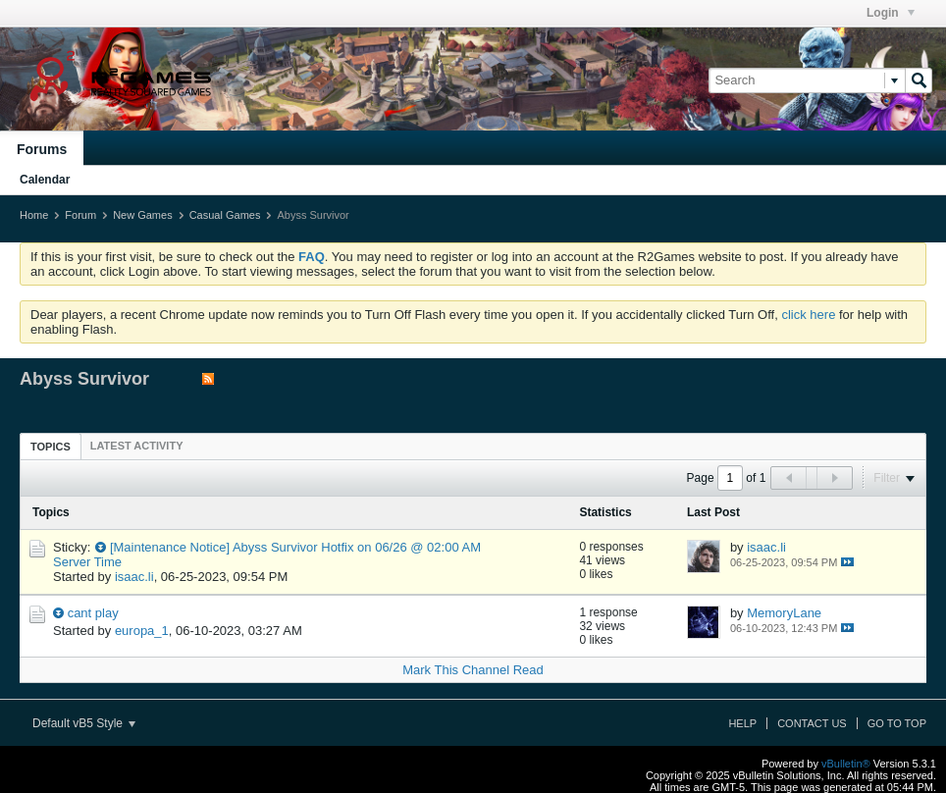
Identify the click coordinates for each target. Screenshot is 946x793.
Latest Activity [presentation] (137, 445)
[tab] (50, 446)
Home (34, 215)
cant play (93, 613)
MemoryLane (784, 613)
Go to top (896, 723)
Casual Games (225, 215)
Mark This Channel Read (473, 669)
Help (742, 723)
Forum (80, 215)
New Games (143, 215)
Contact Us (812, 723)
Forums (42, 149)
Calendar (45, 179)
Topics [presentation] (50, 446)
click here (808, 314)
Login (891, 13)
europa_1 (142, 630)
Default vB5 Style (83, 723)
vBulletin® (845, 763)
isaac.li (134, 576)
